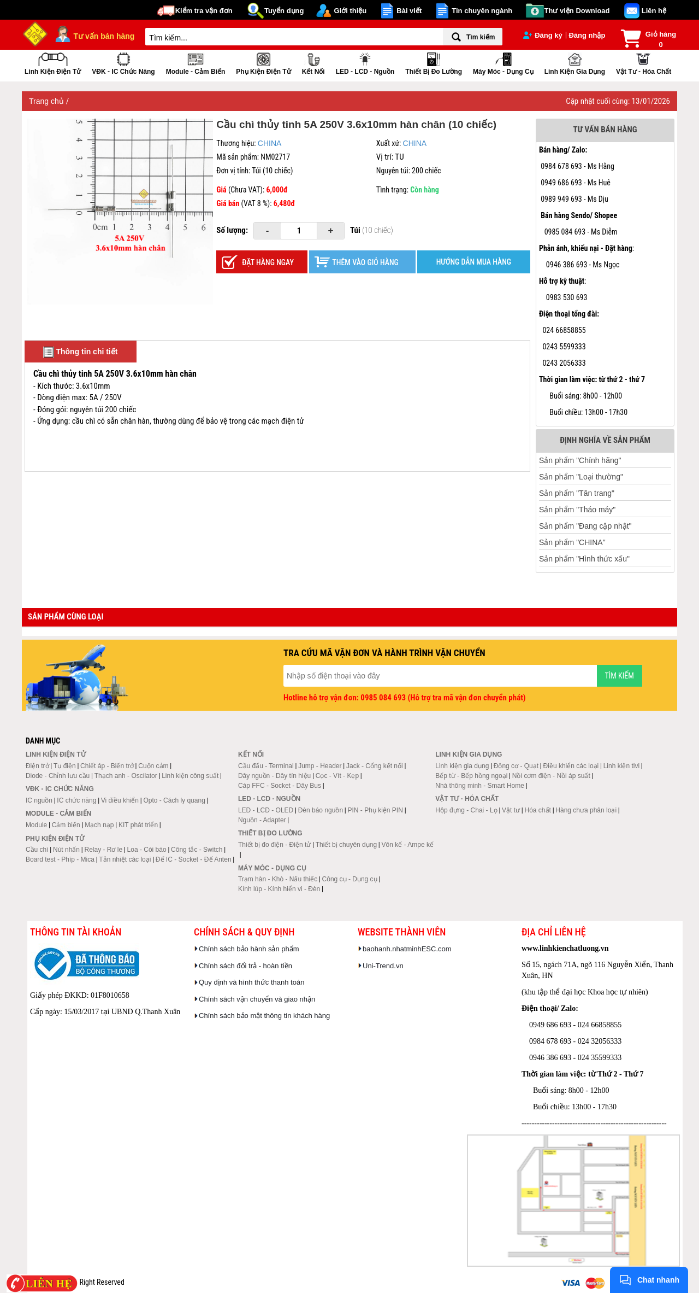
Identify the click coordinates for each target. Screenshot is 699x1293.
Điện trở (37, 766)
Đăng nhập (586, 35)
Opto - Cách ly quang (174, 800)
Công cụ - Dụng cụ (349, 879)
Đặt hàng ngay (268, 262)
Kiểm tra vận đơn (204, 11)
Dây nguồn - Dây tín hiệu (274, 776)
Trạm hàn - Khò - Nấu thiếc (277, 879)
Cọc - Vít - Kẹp (337, 776)
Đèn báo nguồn (320, 810)
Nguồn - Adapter (262, 820)
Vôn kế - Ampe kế (408, 845)
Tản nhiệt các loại (125, 859)
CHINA (270, 143)
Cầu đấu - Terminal (266, 766)
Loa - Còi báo (147, 849)
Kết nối (313, 62)
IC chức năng (76, 800)
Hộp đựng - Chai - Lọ (466, 810)
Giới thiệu (350, 11)
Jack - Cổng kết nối (374, 766)
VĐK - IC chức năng (123, 62)
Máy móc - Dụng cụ (503, 62)
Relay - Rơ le (103, 849)
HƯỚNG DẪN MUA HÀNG (473, 262)
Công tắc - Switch (196, 849)
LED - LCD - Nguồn (365, 62)
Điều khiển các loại (571, 766)
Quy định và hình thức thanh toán (251, 982)
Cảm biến (66, 825)
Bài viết (409, 11)
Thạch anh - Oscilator (125, 776)
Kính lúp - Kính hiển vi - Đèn (279, 889)
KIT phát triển (138, 825)
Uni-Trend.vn (383, 966)
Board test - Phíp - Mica (60, 859)
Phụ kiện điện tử (263, 62)
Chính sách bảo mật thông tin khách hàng (264, 1015)
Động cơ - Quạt (516, 766)
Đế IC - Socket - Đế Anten (194, 859)
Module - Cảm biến (196, 62)
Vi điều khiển (120, 800)
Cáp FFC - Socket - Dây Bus (279, 785)
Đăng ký (542, 35)
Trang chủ (47, 101)
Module (36, 825)
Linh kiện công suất (190, 776)
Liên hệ (654, 11)
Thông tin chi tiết (80, 352)
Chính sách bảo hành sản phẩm (249, 949)
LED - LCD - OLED (265, 810)
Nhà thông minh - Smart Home (479, 785)
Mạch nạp (99, 825)
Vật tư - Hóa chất (643, 62)
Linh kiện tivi (621, 766)
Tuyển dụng (284, 11)
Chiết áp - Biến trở (107, 766)
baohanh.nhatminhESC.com (407, 949)
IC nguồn (39, 800)
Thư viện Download (577, 11)
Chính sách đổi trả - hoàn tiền (245, 966)
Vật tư (511, 810)
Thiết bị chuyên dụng (346, 845)
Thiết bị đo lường (433, 62)
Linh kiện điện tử (53, 62)
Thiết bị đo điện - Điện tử (274, 845)
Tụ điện (65, 766)
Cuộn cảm (153, 766)
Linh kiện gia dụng (574, 62)
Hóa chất (538, 810)
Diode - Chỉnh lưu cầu (58, 776)
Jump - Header (319, 766)
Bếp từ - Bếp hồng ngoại (471, 776)
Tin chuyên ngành (482, 11)
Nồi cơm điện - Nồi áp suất (551, 776)
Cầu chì (37, 849)
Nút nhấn (66, 849)
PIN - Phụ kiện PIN (375, 810)
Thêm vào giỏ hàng (365, 262)
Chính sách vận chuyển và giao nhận (257, 999)
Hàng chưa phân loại (586, 810)
